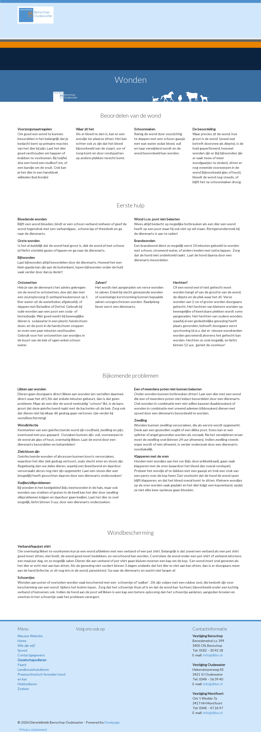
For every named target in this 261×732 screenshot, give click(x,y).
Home (22, 641)
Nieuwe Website (30, 636)
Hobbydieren (27, 684)
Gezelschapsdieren (32, 660)
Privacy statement (33, 729)
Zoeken (23, 689)
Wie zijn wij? (26, 645)
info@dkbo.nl (213, 655)
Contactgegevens (31, 655)
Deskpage (112, 722)
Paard (22, 665)
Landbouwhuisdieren (33, 669)
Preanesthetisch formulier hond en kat (41, 676)
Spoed (22, 650)
